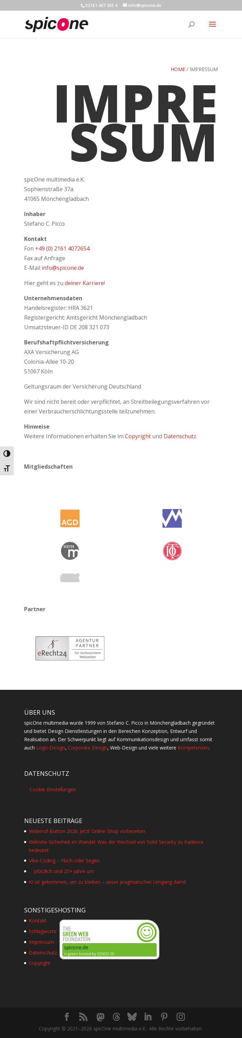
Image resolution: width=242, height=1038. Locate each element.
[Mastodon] (100, 1017)
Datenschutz (180, 436)
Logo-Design (50, 747)
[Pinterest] (164, 1017)
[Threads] (116, 1017)
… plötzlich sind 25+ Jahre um (61, 871)
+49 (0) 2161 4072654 (62, 248)
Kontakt (37, 920)
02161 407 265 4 (101, 5)
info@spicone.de (63, 268)
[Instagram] (181, 1017)
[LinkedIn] (148, 1017)
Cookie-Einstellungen (53, 789)
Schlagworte (42, 931)
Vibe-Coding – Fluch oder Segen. (65, 860)
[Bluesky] (132, 1017)
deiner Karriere (84, 283)
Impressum (41, 942)
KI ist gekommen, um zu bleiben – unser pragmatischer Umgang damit (107, 882)
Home (178, 69)
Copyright (138, 436)
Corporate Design (87, 747)
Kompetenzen (193, 747)
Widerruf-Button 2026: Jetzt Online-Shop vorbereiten (87, 831)
